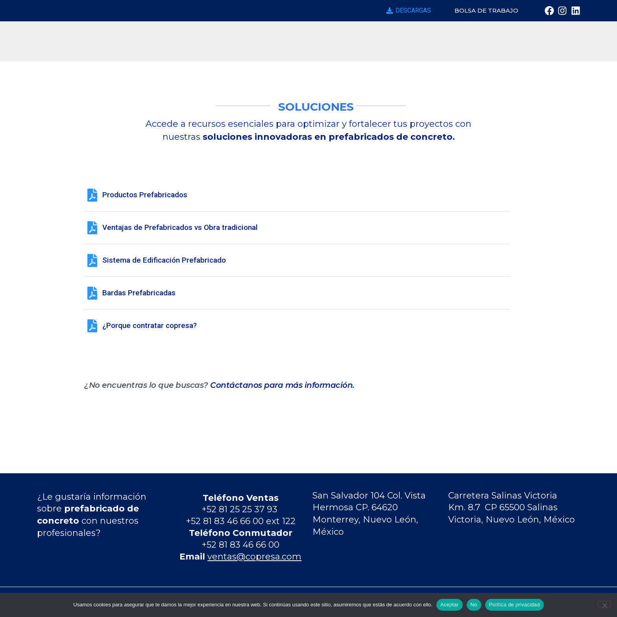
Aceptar (449, 605)
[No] (604, 604)
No (474, 605)
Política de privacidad (514, 605)
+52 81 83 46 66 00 (240, 544)
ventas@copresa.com (254, 556)
